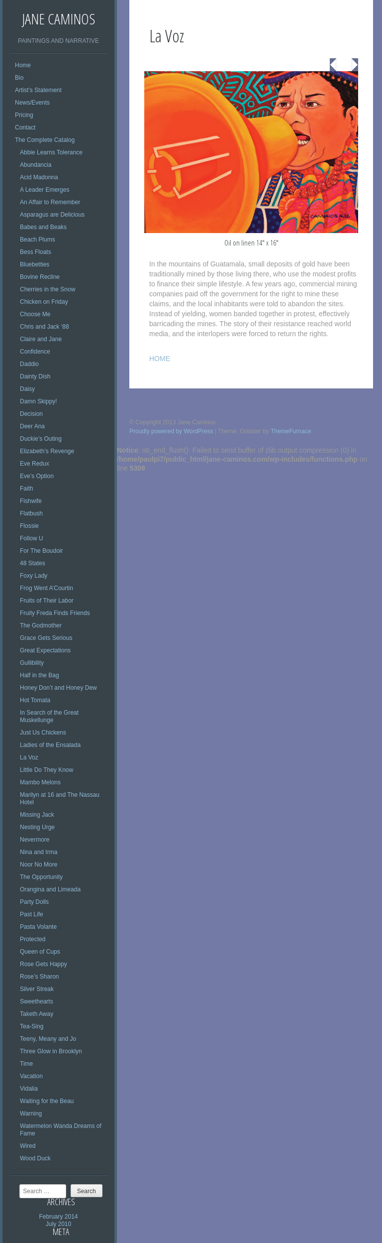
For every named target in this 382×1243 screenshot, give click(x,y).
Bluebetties (34, 264)
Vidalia (29, 1088)
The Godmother (41, 625)
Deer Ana (32, 426)
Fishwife (31, 500)
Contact (25, 127)
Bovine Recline (40, 276)
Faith (26, 488)
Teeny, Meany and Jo (48, 1038)
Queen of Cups (40, 951)
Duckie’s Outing (41, 438)
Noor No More (38, 864)
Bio (19, 77)
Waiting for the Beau (47, 1101)
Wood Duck (35, 1158)
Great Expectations (45, 650)
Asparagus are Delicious (52, 214)
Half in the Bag (39, 675)
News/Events (32, 102)
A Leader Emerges (44, 189)
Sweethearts (36, 1001)
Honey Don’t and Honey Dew (58, 687)
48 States (32, 563)
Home (23, 65)
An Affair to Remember (50, 202)
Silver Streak (37, 989)
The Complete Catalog (45, 139)
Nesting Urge (37, 827)
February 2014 (58, 1216)
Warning (31, 1113)
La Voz (29, 757)
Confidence (35, 351)
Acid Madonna (39, 177)
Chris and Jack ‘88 (44, 326)
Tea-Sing (31, 1026)
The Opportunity (41, 876)
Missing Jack (37, 814)
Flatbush (31, 513)
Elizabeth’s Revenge (47, 451)
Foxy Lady (33, 575)
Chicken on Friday (44, 301)
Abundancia (35, 164)
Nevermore (34, 839)
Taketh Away (36, 1013)
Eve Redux (34, 463)
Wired (27, 1145)
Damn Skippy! (38, 401)
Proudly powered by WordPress (171, 431)
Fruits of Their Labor (47, 600)
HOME (159, 359)
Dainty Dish (35, 376)
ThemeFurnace (291, 431)
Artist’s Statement (38, 90)
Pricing (24, 115)
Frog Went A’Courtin (46, 588)
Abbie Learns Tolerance (51, 152)
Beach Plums (37, 239)
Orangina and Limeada (50, 889)
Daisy (27, 388)
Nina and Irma (38, 852)
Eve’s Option (37, 476)
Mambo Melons (40, 782)
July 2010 (58, 1224)
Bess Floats (35, 252)
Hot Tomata (35, 700)
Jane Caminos (58, 18)
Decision (31, 413)
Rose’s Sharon (39, 976)
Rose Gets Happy (43, 964)
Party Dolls (34, 901)
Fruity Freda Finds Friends (55, 613)
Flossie (29, 525)
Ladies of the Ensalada (50, 745)
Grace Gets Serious (46, 637)
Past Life (31, 914)
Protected (32, 939)
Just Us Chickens (43, 732)
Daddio (29, 364)
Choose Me (35, 314)
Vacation (31, 1076)
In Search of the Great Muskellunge (49, 716)
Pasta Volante (38, 926)
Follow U (31, 538)
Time (26, 1063)
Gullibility (32, 662)
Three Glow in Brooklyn (51, 1051)
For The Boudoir (41, 550)
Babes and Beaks (43, 227)
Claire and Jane (41, 339)
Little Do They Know (46, 769)
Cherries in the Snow (47, 289)
